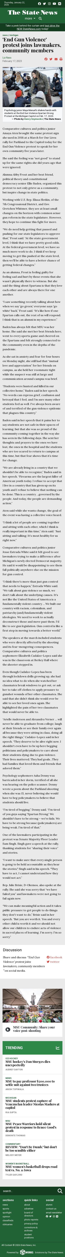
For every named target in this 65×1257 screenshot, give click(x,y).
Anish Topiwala (14, 1089)
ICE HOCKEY (11, 1058)
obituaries (7, 1224)
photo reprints (31, 1219)
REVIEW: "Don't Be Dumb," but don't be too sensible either (31, 1148)
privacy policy (31, 1223)
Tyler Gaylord (13, 1175)
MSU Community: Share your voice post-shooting (34, 1029)
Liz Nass (7, 57)
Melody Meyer (13, 1155)
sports (6, 1208)
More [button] (48, 18)
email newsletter (54, 1212)
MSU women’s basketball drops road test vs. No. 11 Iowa (31, 1168)
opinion (6, 1216)
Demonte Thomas (15, 1135)
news (5, 1204)
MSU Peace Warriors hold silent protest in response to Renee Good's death (30, 1127)
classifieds (8, 1220)
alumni (49, 1204)
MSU (7, 1121)
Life (21, 18)
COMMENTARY (12, 1144)
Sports (33, 18)
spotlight (7, 1212)
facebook (54, 957)
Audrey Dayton (14, 1069)
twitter (53, 961)
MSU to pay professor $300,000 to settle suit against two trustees (30, 1083)
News (9, 18)
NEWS (5, 35)
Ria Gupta (11, 1112)
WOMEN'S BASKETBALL (17, 1164)
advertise (28, 1208)
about (27, 1204)
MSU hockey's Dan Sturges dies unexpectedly (27, 1063)
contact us (51, 1208)
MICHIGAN (14, 35)
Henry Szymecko (33, 119)
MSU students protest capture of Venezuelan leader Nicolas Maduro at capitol (32, 1104)
